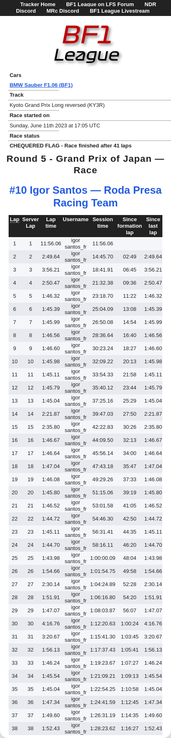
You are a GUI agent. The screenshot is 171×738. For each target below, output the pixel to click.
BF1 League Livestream (120, 11)
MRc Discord (62, 11)
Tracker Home (37, 4)
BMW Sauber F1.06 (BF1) (41, 85)
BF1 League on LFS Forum (100, 4)
